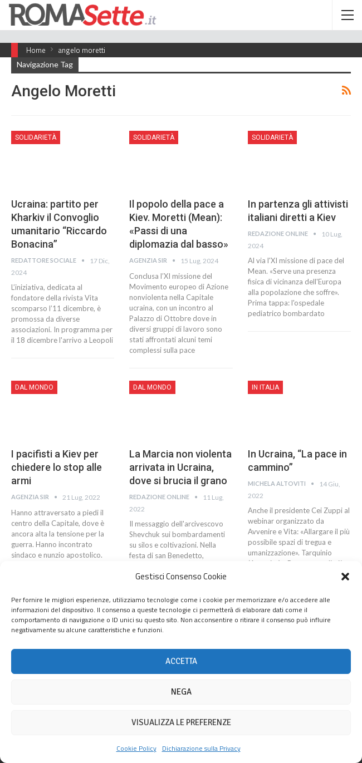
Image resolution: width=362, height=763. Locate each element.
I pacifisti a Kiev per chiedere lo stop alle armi (56, 467)
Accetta (181, 661)
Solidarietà (35, 137)
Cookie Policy (136, 748)
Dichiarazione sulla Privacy (201, 748)
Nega (181, 692)
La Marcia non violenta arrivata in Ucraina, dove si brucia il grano (180, 467)
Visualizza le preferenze (181, 722)
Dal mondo (34, 387)
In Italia (265, 387)
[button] (345, 576)
